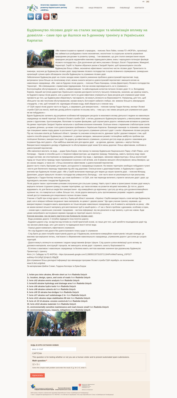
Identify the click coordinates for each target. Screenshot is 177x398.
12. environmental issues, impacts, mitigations (49, 310)
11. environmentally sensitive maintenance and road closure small (58, 307)
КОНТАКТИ (139, 8)
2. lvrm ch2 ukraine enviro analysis (43, 280)
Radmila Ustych (79, 274)
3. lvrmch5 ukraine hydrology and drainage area (49, 283)
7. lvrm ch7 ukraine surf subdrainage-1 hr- (46, 295)
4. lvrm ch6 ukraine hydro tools (41, 286)
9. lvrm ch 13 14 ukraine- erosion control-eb (47, 301)
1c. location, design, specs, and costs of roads (49, 277)
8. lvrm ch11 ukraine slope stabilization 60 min (48, 298)
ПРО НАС (79, 8)
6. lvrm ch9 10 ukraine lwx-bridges (43, 292)
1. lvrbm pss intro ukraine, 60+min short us (47, 274)
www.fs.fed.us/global (36, 263)
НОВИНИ (111, 8)
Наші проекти (95, 8)
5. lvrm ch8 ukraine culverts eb (41, 289)
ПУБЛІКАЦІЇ (125, 8)
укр (147, 1)
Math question (39, 361)
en (144, 1)
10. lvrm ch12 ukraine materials (42, 304)
